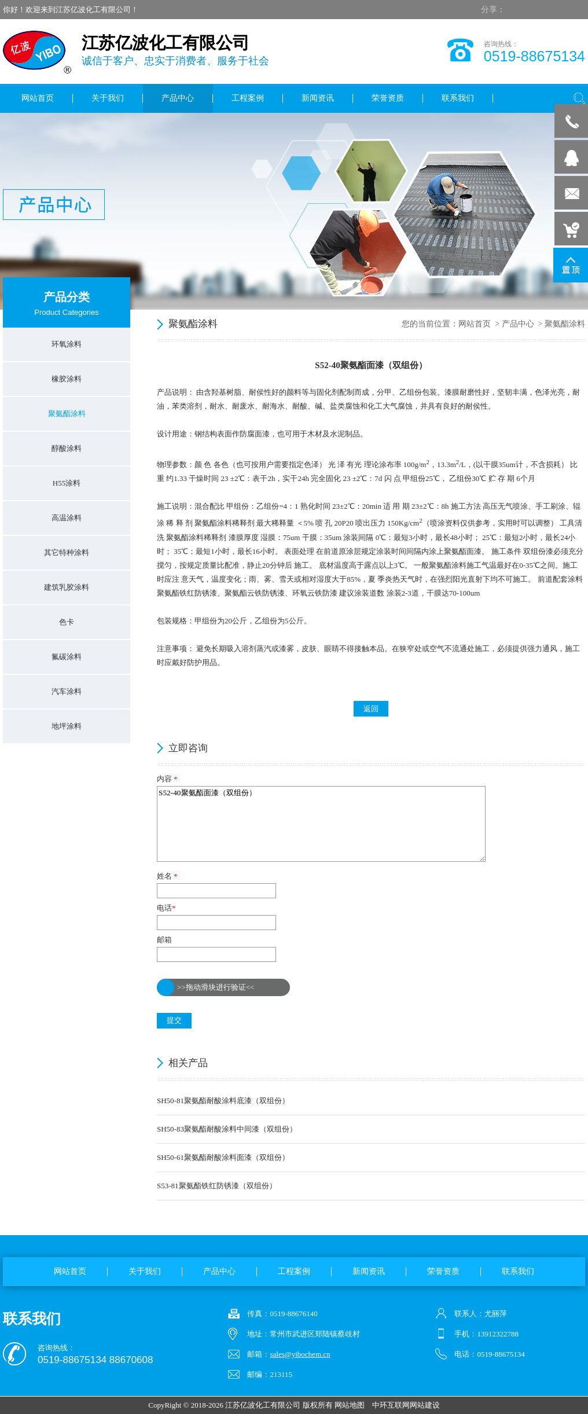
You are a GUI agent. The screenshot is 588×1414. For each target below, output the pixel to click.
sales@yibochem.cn (300, 1354)
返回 (370, 708)
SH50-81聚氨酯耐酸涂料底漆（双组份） (223, 1100)
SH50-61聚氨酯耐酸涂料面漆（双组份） (223, 1157)
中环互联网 (391, 1405)
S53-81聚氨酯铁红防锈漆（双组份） (217, 1185)
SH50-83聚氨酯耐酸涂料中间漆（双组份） (227, 1129)
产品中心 (518, 323)
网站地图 (350, 1405)
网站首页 (474, 323)
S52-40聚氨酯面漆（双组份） (321, 824)
